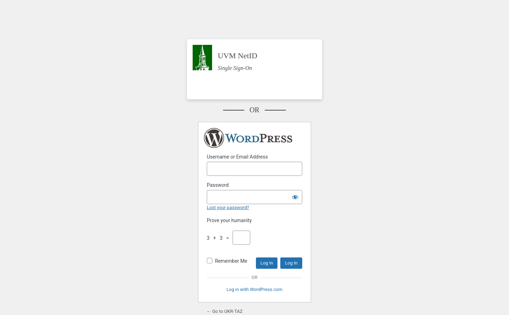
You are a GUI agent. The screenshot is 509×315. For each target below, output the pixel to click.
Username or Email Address (237, 157)
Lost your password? (228, 207)
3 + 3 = (219, 238)
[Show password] (295, 197)
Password (218, 185)
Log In (267, 263)
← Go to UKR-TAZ (224, 311)
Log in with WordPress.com (254, 289)
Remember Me (231, 261)
